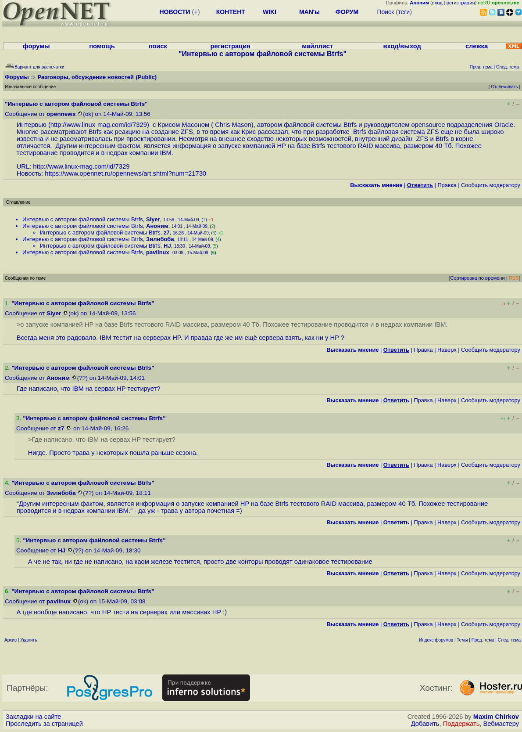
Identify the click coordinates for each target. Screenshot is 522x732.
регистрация (461, 2)
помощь (102, 46)
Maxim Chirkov (496, 716)
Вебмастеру (501, 723)
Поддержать (461, 723)
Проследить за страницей (44, 723)
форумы (36, 46)
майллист (317, 46)
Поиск (385, 11)
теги (404, 11)
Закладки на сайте (33, 716)
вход (437, 2)
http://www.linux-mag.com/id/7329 (98, 124)
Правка (446, 185)
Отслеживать (504, 86)
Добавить (425, 723)
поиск (158, 46)
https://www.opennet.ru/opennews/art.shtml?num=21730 (125, 173)
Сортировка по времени (477, 278)
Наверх (447, 349)
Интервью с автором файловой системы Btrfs (82, 219)
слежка (476, 46)
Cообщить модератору (490, 185)
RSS (514, 278)
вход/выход (402, 46)
